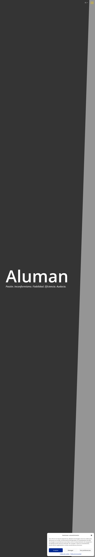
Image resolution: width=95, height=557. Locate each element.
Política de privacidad (75, 554)
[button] (91, 535)
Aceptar (55, 550)
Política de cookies (64, 554)
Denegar (70, 550)
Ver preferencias (85, 550)
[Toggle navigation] (92, 3)
